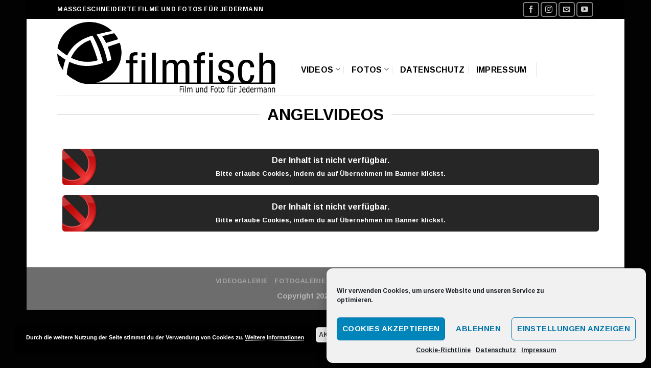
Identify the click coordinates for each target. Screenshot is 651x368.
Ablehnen (478, 328)
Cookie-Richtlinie (443, 350)
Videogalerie (242, 281)
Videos (320, 69)
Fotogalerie (300, 281)
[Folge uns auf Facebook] (531, 9)
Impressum (538, 350)
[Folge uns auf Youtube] (584, 9)
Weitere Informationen (274, 337)
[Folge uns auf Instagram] (549, 9)
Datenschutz (496, 350)
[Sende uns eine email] (567, 9)
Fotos (370, 69)
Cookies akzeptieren (391, 328)
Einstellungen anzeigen (573, 328)
